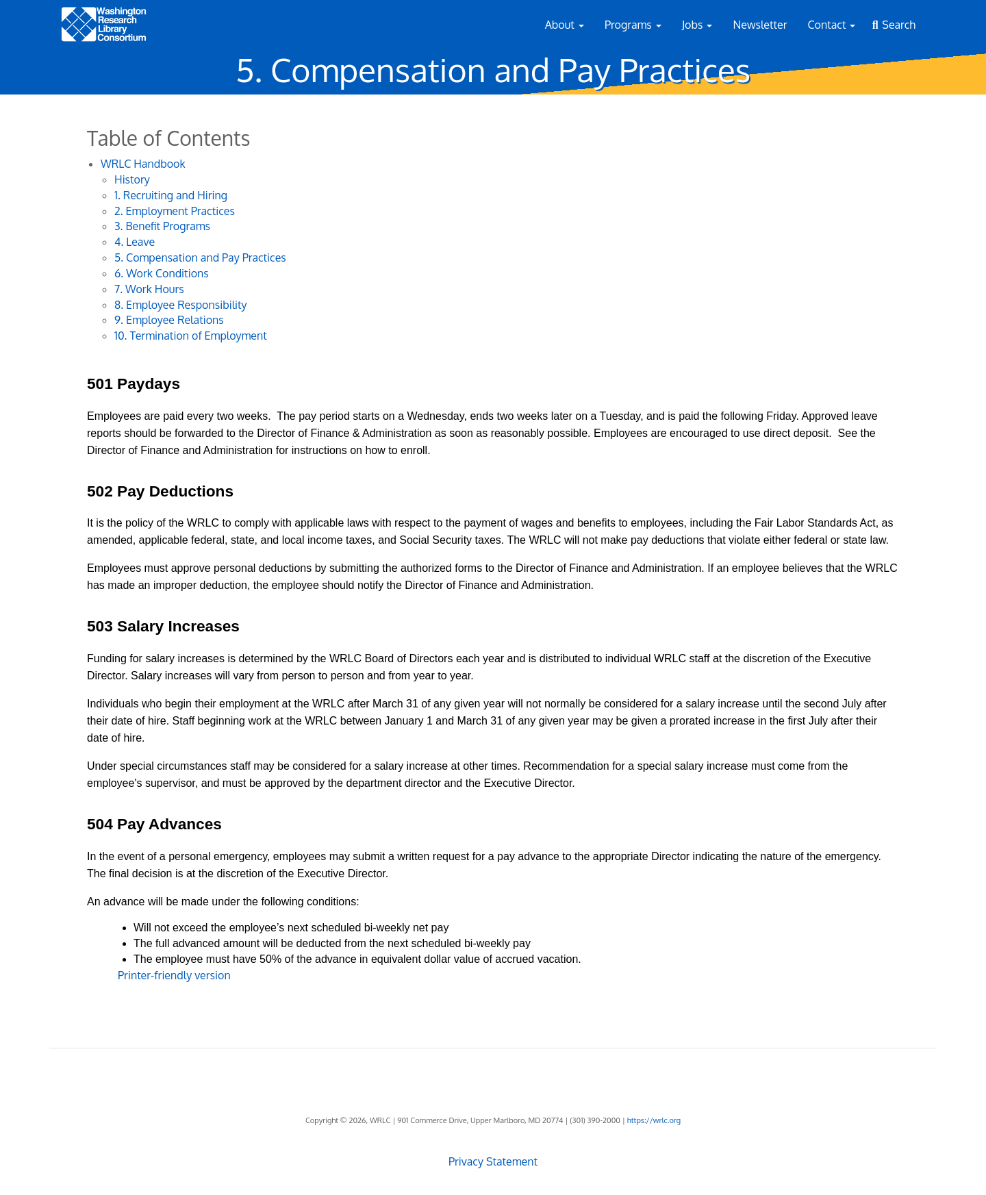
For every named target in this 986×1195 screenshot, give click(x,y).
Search (898, 25)
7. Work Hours (149, 289)
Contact (832, 25)
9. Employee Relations (169, 320)
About (564, 25)
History (132, 179)
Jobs (697, 25)
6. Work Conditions (161, 273)
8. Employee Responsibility (180, 305)
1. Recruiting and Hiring (170, 195)
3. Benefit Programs (162, 226)
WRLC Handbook (143, 164)
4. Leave (134, 242)
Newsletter (760, 25)
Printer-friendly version (174, 975)
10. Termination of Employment (190, 335)
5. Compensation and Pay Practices (200, 257)
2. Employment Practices (174, 211)
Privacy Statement (493, 1161)
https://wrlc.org (654, 1120)
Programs (633, 25)
